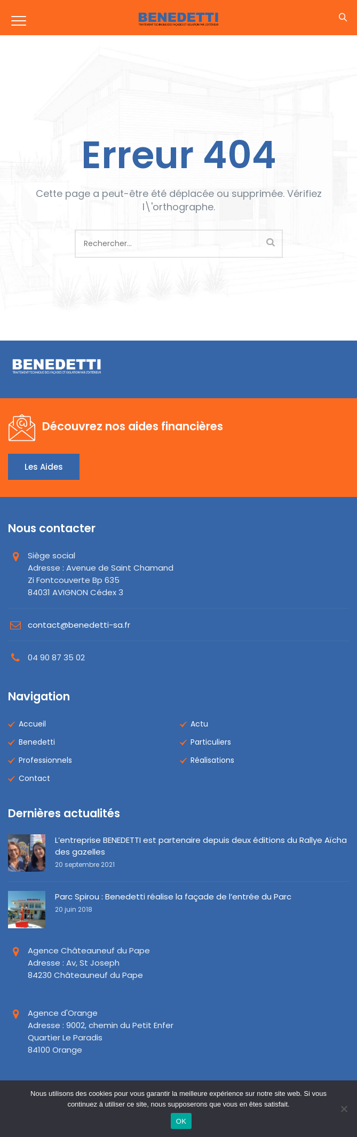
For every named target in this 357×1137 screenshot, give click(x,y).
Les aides (44, 466)
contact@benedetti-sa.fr (79, 624)
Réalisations (212, 760)
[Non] (343, 1108)
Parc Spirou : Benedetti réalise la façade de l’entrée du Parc (173, 896)
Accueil (32, 723)
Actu (199, 723)
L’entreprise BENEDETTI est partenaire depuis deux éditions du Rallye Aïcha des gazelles (201, 845)
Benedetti (37, 742)
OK (181, 1121)
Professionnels (45, 760)
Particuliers (211, 742)
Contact (34, 778)
